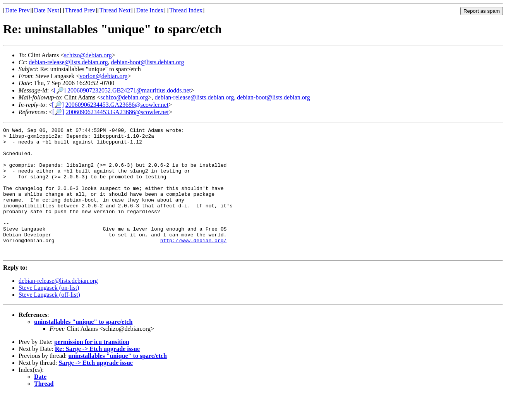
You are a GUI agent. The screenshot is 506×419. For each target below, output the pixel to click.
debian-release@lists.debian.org (68, 62)
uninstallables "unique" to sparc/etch (83, 347)
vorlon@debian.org (103, 76)
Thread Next (114, 10)
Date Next (46, 10)
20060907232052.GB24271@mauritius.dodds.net (129, 90)
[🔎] (60, 90)
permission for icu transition (91, 367)
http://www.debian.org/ (193, 263)
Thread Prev (80, 10)
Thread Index (185, 10)
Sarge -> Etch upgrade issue (96, 388)
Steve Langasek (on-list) (49, 313)
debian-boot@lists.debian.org (147, 62)
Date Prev (17, 10)
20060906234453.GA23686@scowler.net (116, 104)
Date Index (150, 10)
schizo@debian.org (87, 55)
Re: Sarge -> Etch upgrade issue (97, 374)
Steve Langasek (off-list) (49, 320)
